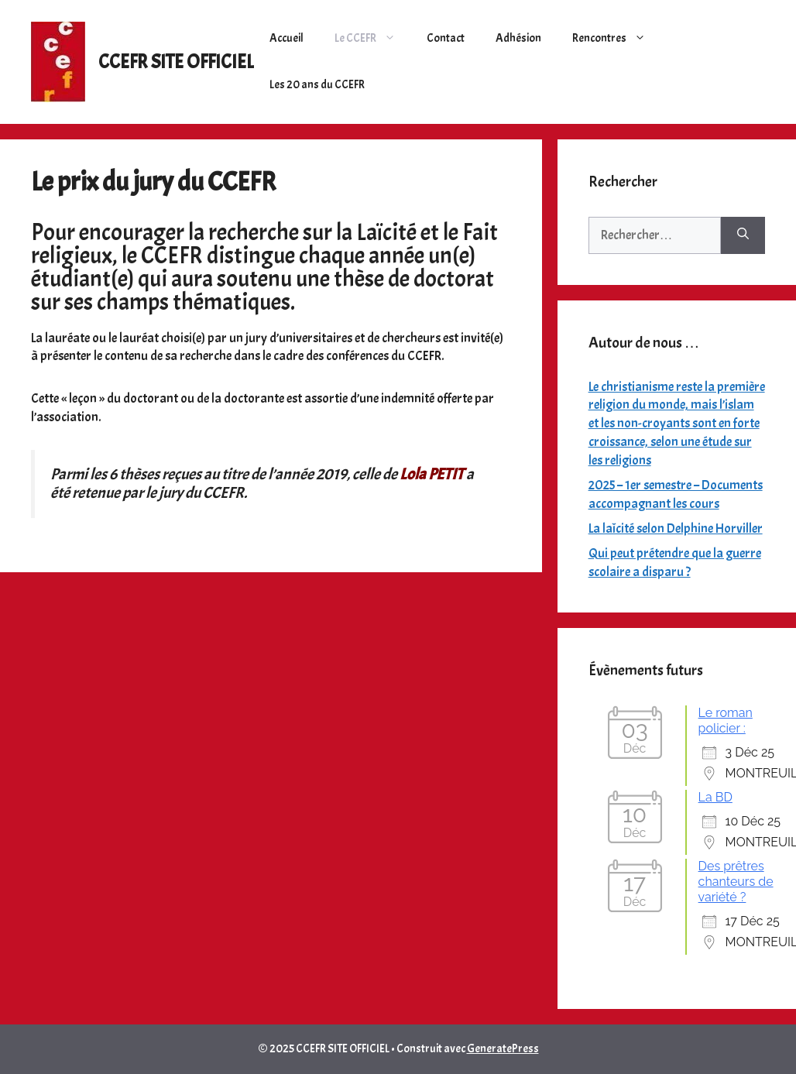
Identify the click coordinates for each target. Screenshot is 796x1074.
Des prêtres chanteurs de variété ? (736, 881)
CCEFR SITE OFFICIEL (176, 62)
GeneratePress (503, 1048)
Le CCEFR (373, 38)
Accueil (286, 38)
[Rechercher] (743, 235)
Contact (446, 38)
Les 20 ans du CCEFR (317, 84)
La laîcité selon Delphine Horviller (675, 528)
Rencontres (616, 38)
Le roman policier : (725, 720)
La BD (715, 797)
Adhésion (518, 38)
